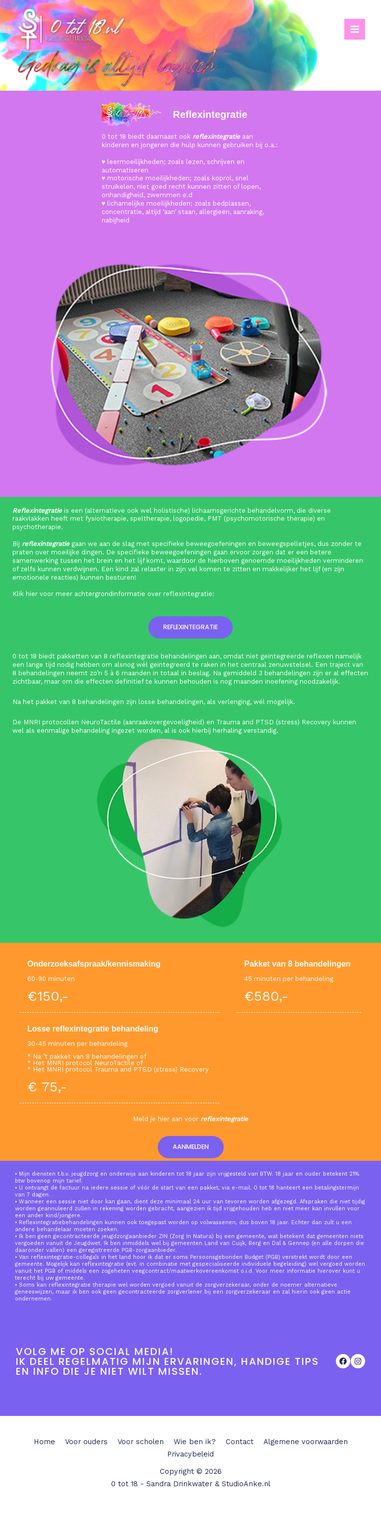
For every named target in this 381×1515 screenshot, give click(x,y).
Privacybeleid (190, 1454)
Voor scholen (141, 1441)
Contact (240, 1441)
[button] (190, 627)
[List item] (343, 1361)
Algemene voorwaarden (305, 1441)
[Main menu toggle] (354, 29)
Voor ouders (86, 1441)
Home (44, 1441)
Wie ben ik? (195, 1441)
